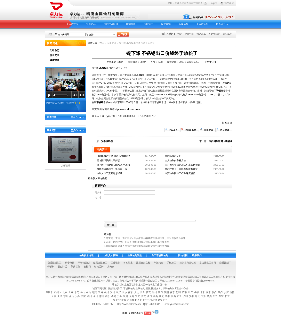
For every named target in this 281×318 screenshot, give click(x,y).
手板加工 (171, 262)
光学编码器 (107, 141)
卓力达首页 (72, 24)
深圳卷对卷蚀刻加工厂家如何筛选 (182, 164)
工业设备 (115, 262)
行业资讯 (54, 55)
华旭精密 (158, 262)
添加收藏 (229, 3)
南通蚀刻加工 (54, 262)
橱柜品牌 (99, 266)
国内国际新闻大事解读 (220, 141)
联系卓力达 (222, 24)
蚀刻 (179, 33)
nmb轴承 (128, 262)
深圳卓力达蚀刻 (188, 262)
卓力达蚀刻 (202, 24)
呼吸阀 (50, 266)
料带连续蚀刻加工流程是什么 (112, 169)
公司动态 (54, 50)
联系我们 (197, 255)
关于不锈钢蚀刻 (160, 255)
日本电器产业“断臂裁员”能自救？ (114, 156)
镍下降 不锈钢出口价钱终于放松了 (114, 164)
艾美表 (110, 266)
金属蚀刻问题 (135, 255)
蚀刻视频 (130, 24)
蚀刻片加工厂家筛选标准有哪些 (181, 169)
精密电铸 (166, 24)
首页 (102, 43)
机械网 (87, 266)
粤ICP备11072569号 (132, 313)
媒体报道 (54, 60)
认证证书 (65, 165)
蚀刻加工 (148, 24)
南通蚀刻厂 (225, 262)
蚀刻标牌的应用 (173, 156)
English (213, 3)
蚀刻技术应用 (111, 24)
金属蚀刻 (183, 24)
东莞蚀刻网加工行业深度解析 (180, 173)
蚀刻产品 (91, 24)
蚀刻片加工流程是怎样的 (109, 173)
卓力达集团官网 (207, 262)
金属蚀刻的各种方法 (175, 160)
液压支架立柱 (143, 262)
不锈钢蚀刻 (214, 33)
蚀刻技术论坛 (86, 255)
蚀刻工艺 (227, 33)
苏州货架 (75, 266)
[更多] (77, 102)
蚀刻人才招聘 (111, 255)
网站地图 (183, 255)
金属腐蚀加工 (100, 262)
